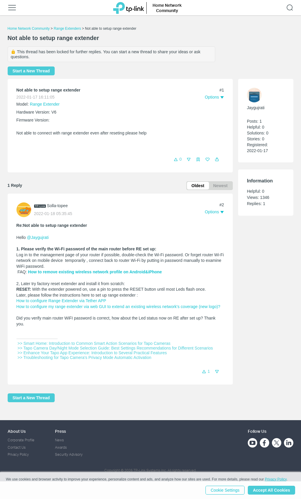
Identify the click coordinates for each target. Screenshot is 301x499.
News (59, 440)
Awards (61, 447)
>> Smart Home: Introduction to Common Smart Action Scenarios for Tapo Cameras (94, 343)
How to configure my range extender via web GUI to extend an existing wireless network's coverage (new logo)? (118, 306)
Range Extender (45, 104)
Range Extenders (67, 28)
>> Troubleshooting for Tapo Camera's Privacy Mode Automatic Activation (84, 357)
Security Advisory (69, 454)
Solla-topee (57, 206)
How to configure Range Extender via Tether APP (61, 301)
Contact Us (17, 447)
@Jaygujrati (38, 237)
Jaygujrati (256, 107)
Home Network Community (29, 28)
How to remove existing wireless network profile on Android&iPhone (95, 272)
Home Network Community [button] (167, 8)
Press (60, 431)
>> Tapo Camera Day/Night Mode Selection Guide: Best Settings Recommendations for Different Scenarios (115, 348)
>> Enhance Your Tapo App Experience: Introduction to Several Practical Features (92, 353)
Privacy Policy (18, 454)
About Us (17, 431)
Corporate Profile (21, 440)
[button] (217, 159)
